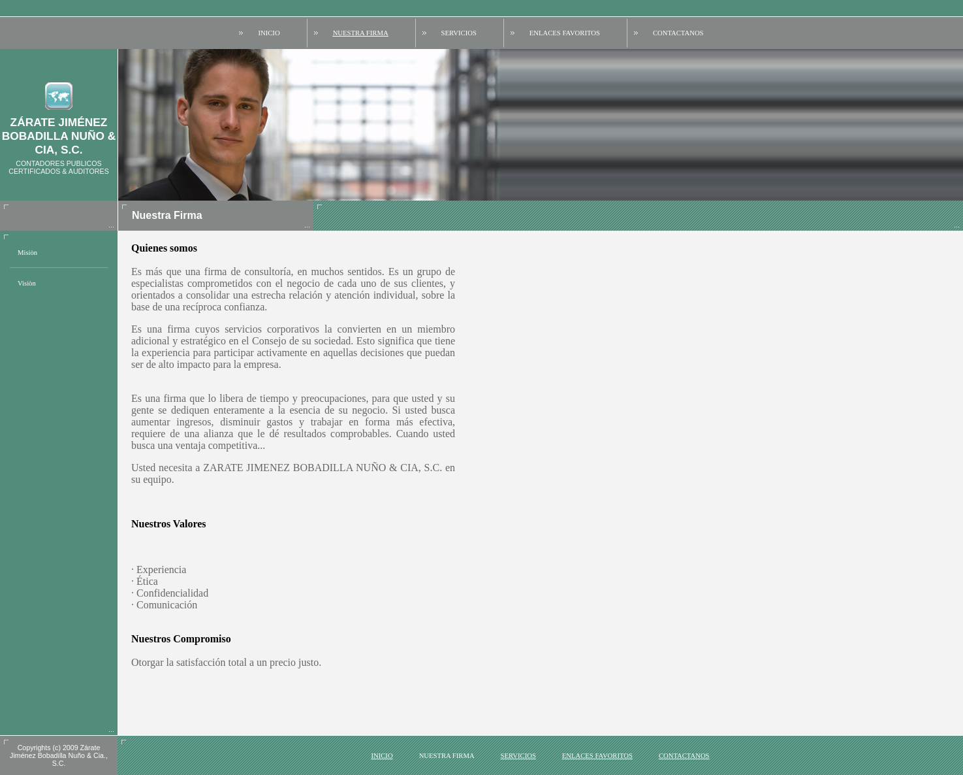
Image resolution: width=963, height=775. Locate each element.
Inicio (268, 33)
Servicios (459, 33)
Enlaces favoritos (564, 33)
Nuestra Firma (360, 33)
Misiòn (27, 252)
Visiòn (27, 283)
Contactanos (678, 33)
